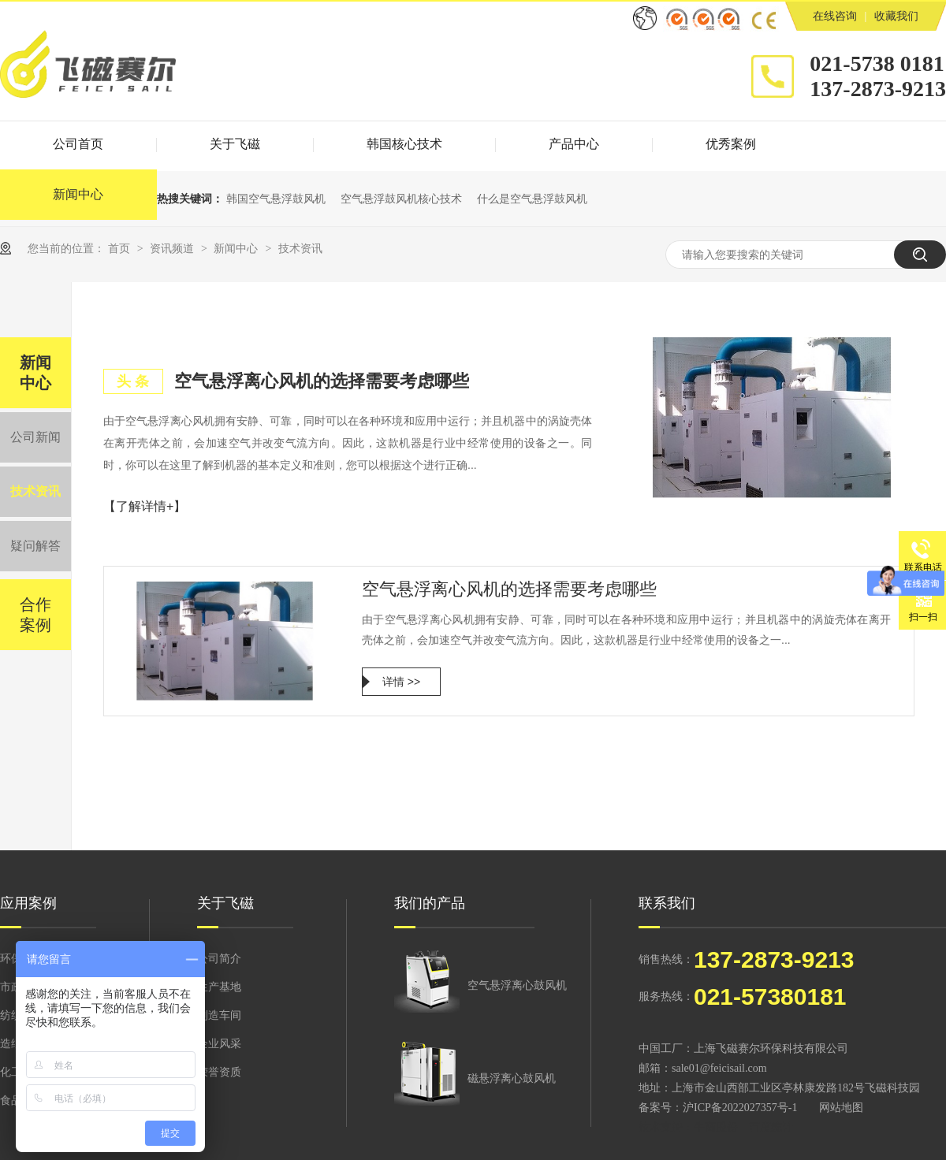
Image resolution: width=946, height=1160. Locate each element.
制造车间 (219, 1015)
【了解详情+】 (144, 506)
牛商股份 (716, 1127)
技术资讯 (300, 248)
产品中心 (574, 144)
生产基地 (219, 987)
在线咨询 (835, 16)
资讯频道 (173, 248)
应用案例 (28, 903)
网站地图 (841, 1108)
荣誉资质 (219, 1072)
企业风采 (219, 1044)
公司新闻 (35, 437)
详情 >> (401, 681)
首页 (120, 248)
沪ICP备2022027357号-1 (740, 1108)
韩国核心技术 (404, 144)
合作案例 (35, 615)
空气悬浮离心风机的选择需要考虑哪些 (321, 381)
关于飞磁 (235, 144)
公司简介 (219, 959)
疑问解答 (35, 545)
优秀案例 (731, 144)
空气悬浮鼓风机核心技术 (401, 198)
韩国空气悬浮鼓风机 (276, 198)
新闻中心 (237, 248)
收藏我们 (896, 16)
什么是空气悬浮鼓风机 (532, 198)
